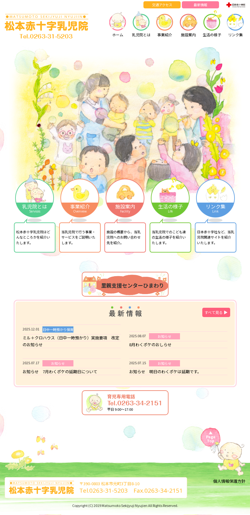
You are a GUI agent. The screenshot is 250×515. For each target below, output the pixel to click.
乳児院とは (141, 23)
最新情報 (200, 4)
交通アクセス (162, 4)
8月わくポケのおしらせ (150, 344)
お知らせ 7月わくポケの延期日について (60, 371)
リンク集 (235, 23)
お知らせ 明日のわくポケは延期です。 (165, 371)
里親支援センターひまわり (132, 285)
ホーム (118, 23)
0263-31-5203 (108, 490)
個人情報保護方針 (229, 481)
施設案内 (188, 23)
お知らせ (164, 336)
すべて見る (216, 312)
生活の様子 (212, 23)
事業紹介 (165, 23)
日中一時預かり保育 (58, 329)
